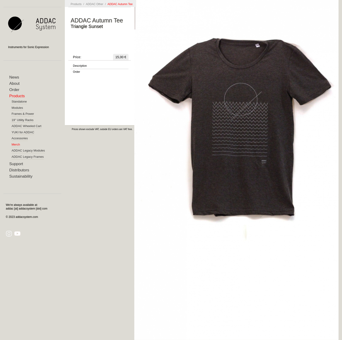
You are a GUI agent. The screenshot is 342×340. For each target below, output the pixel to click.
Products (17, 96)
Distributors (19, 170)
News (14, 77)
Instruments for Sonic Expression (28, 47)
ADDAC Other (94, 4)
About (14, 83)
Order (14, 90)
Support (16, 164)
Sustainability (20, 176)
